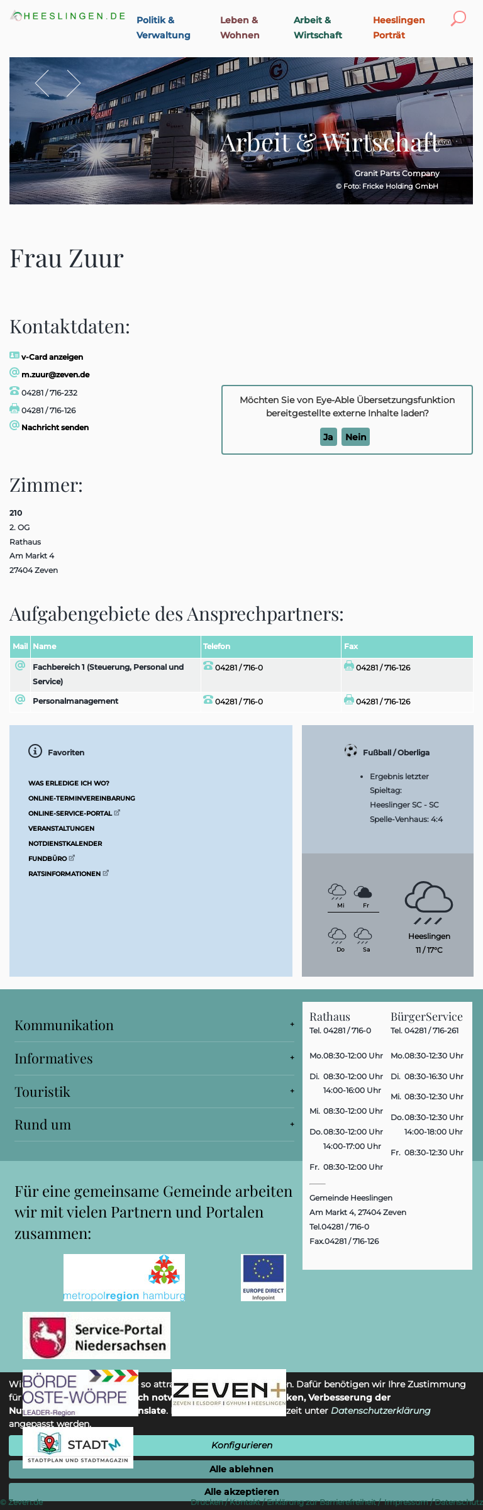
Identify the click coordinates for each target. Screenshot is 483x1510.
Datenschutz (459, 1502)
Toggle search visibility (461, 11)
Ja (328, 437)
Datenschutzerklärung (381, 1410)
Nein (356, 437)
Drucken (207, 1502)
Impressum (406, 1502)
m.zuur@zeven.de (49, 374)
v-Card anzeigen (46, 357)
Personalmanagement (75, 701)
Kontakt (245, 1502)
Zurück (48, 83)
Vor (67, 83)
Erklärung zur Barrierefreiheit (321, 1502)
